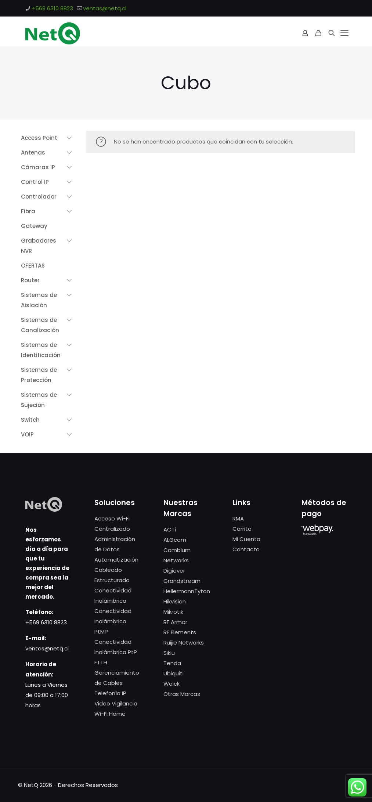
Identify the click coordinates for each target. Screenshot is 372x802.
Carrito (242, 529)
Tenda (172, 663)
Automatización (116, 559)
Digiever (174, 570)
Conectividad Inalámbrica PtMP (112, 621)
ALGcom (174, 540)
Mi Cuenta (246, 539)
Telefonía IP (110, 693)
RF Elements (179, 632)
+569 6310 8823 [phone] (52, 8)
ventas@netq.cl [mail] (104, 8)
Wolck (171, 683)
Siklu (169, 653)
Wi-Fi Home (110, 714)
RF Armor (175, 622)
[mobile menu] (344, 33)
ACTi (169, 529)
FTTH (100, 662)
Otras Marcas (181, 694)
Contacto (246, 549)
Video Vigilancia (115, 703)
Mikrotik (173, 612)
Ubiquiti (173, 673)
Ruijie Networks (183, 642)
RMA (238, 518)
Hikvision (174, 601)
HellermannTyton (186, 591)
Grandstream (182, 581)
